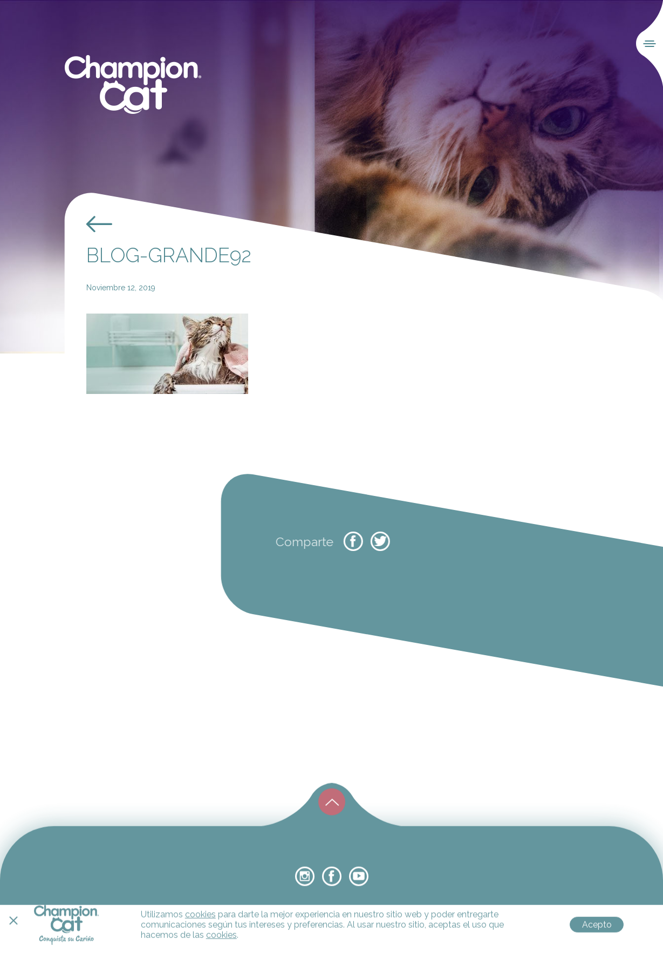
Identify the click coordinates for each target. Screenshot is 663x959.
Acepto (597, 948)
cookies (200, 938)
